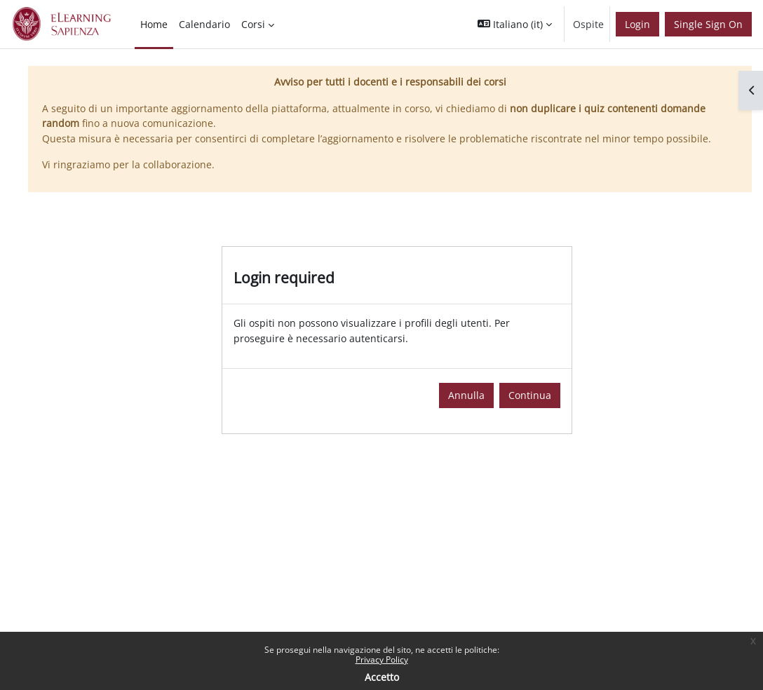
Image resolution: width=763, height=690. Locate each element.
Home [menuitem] (154, 24)
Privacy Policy (382, 659)
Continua (529, 395)
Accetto (382, 677)
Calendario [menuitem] (204, 24)
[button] (514, 24)
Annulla (466, 395)
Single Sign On (708, 24)
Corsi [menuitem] (253, 24)
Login (637, 24)
